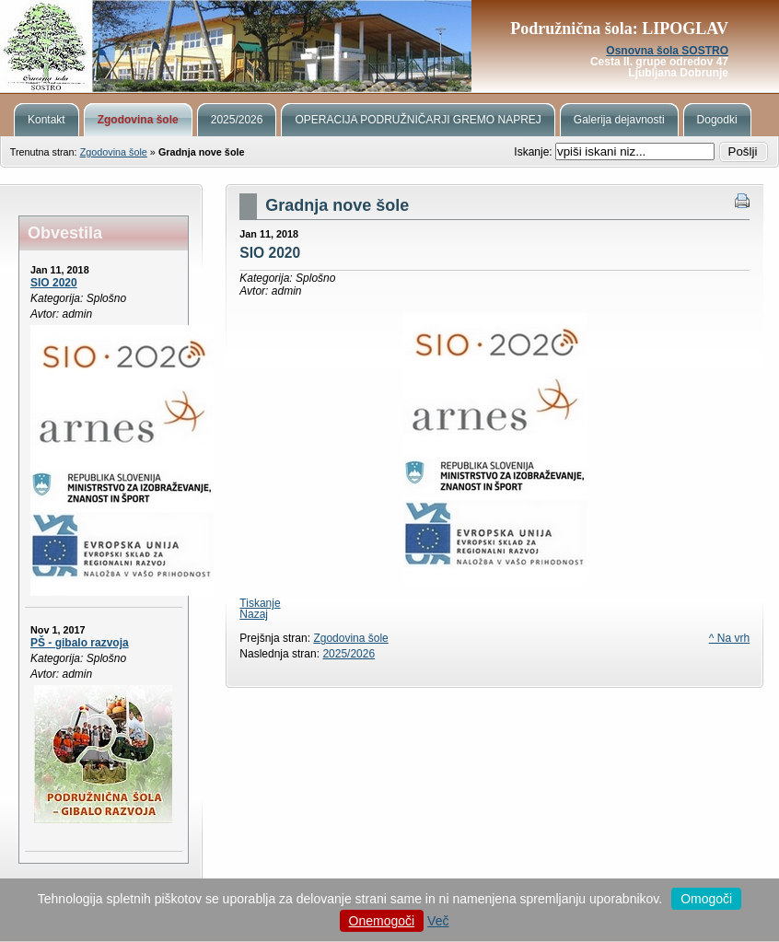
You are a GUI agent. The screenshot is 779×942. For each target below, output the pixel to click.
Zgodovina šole (113, 151)
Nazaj (253, 614)
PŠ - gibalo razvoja (79, 642)
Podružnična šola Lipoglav (389, 46)
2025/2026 (348, 653)
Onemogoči (382, 920)
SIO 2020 (53, 282)
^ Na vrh (729, 638)
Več (437, 920)
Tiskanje (259, 603)
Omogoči (706, 898)
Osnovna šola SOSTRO (667, 50)
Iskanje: (534, 151)
